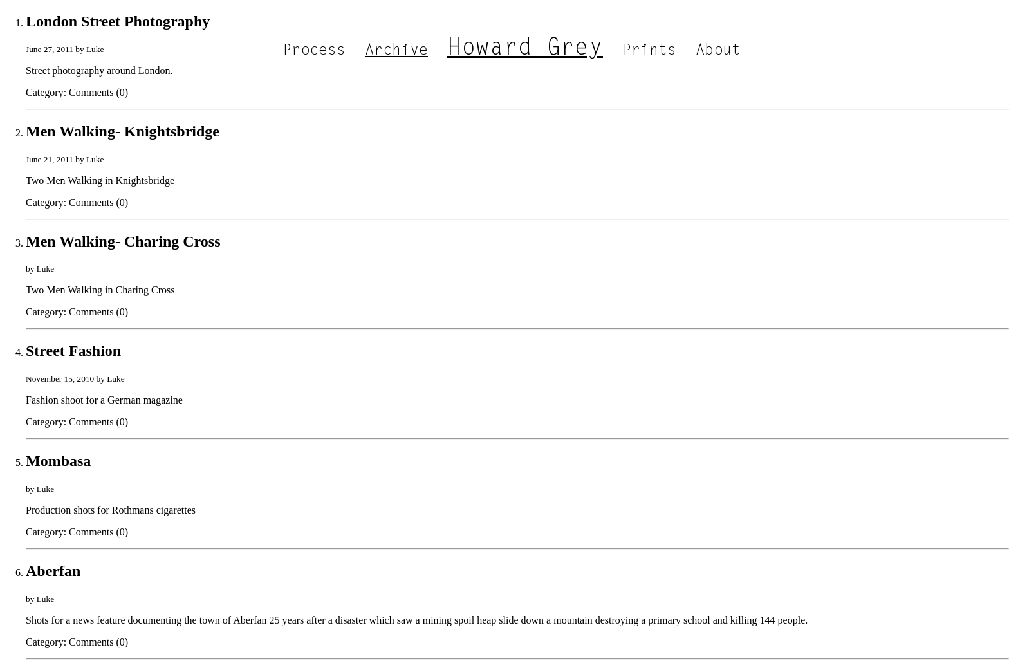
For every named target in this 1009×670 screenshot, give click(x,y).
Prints (649, 51)
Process (314, 51)
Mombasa (58, 460)
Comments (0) (98, 92)
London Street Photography (118, 21)
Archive (396, 51)
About (718, 51)
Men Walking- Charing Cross (123, 241)
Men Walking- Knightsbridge (122, 131)
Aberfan (53, 571)
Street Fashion (73, 350)
